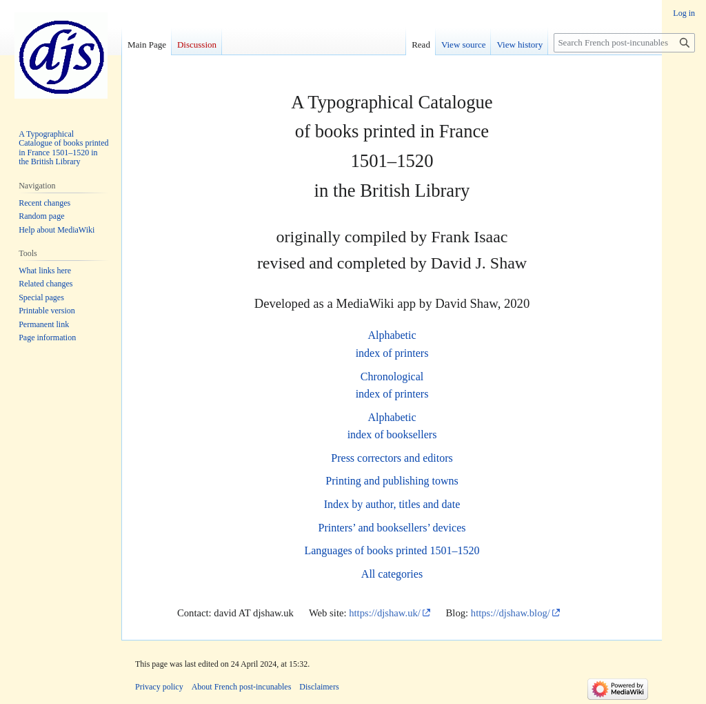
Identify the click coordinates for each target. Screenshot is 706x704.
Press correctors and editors (391, 458)
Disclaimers (319, 687)
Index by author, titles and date (392, 504)
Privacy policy (159, 687)
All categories (392, 574)
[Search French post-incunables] (624, 42)
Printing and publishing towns (391, 481)
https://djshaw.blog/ (510, 612)
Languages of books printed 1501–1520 (391, 550)
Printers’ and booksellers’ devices (391, 528)
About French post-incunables (242, 687)
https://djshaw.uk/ (385, 612)
